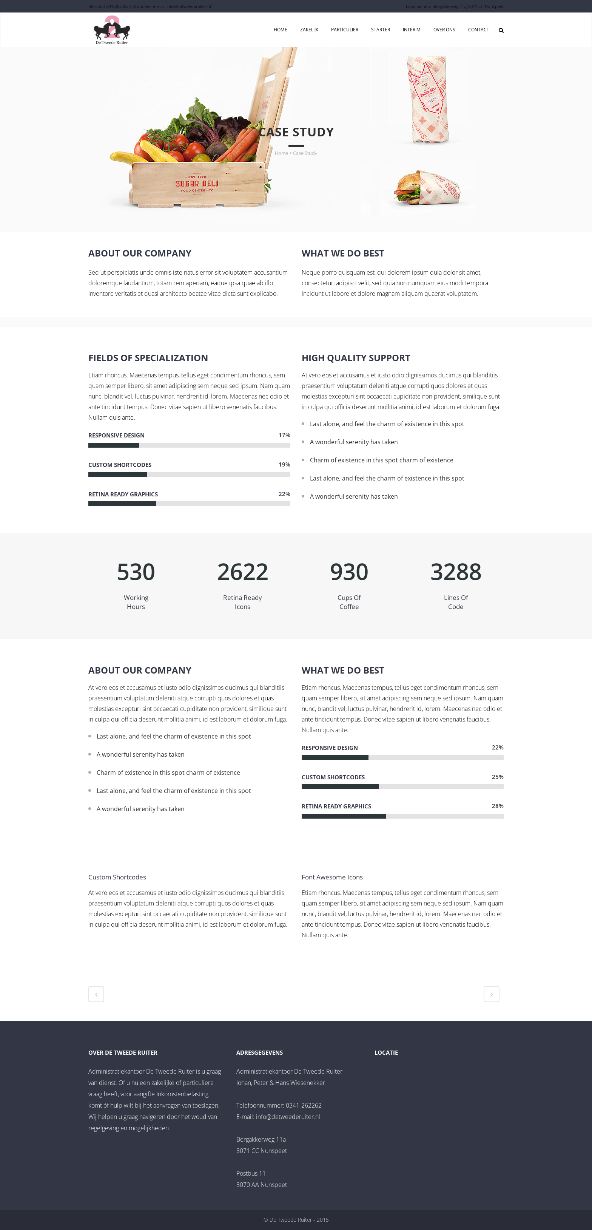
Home (281, 153)
